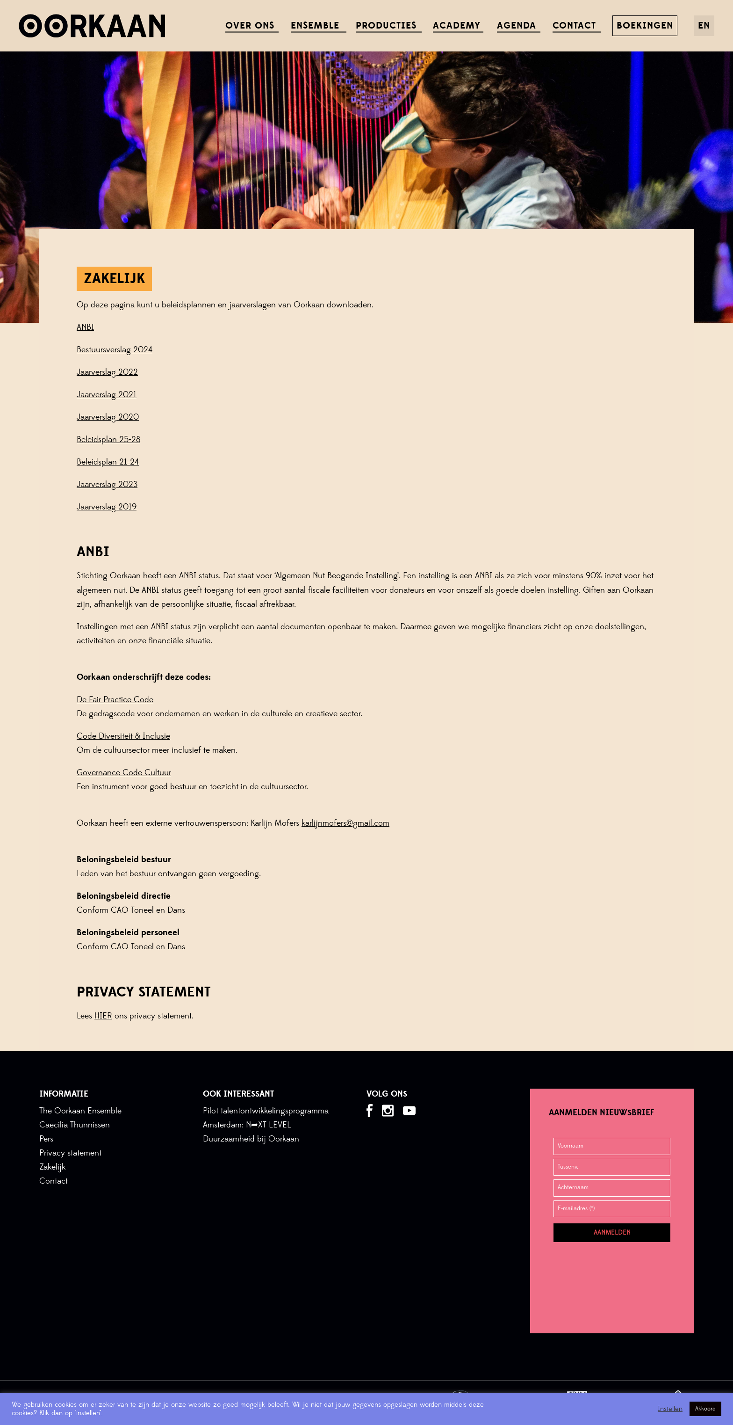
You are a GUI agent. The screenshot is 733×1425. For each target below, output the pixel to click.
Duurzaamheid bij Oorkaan (251, 1139)
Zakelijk (52, 1167)
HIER (103, 1016)
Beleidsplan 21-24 (108, 462)
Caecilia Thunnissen (74, 1125)
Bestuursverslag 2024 (114, 349)
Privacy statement (70, 1153)
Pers (46, 1139)
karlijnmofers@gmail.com (345, 823)
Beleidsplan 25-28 (108, 439)
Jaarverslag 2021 (107, 394)
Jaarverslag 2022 (107, 372)
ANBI (85, 327)
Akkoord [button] (705, 1408)
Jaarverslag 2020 (108, 417)
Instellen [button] (670, 1409)
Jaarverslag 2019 (107, 507)
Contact (53, 1181)
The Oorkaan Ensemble (80, 1110)
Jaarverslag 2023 (107, 484)
